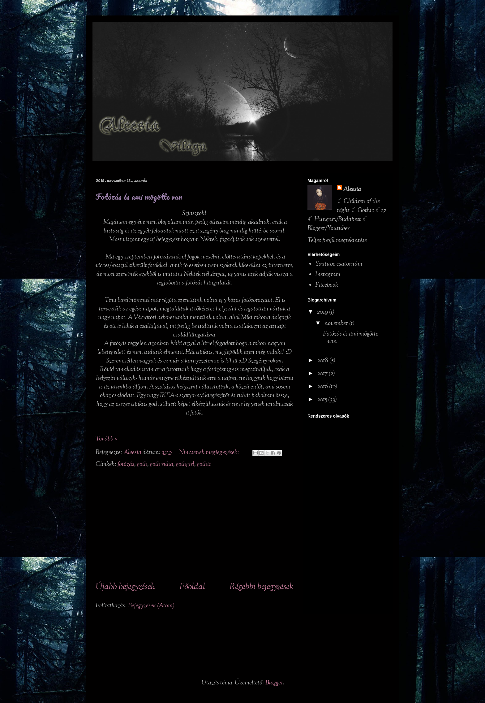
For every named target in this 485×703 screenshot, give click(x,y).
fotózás (126, 464)
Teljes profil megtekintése (337, 240)
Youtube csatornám (338, 264)
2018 (323, 360)
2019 (323, 312)
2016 (323, 386)
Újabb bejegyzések (125, 587)
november (336, 323)
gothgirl (185, 464)
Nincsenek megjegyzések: (209, 452)
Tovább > (107, 439)
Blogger (274, 683)
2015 (322, 399)
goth (142, 464)
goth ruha (161, 464)
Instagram (327, 274)
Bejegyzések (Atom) (151, 605)
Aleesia (352, 189)
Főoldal (192, 587)
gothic (204, 464)
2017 (323, 373)
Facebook (326, 285)
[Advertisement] (195, 525)
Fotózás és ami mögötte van (139, 196)
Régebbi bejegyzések (262, 587)
